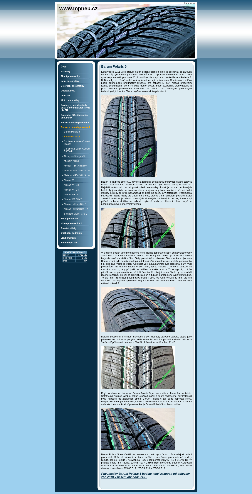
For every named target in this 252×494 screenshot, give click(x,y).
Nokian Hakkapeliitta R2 (76, 209)
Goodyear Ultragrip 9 (74, 156)
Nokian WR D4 (71, 190)
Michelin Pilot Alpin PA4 (75, 165)
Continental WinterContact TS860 (77, 142)
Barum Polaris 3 (72, 131)
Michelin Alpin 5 (71, 161)
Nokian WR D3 (71, 185)
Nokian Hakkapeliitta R (75, 204)
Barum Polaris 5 (72, 136)
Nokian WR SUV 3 (73, 199)
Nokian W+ (69, 180)
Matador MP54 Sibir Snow (77, 175)
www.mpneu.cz (78, 8)
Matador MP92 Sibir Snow (77, 170)
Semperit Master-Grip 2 (75, 214)
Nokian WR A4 (71, 194)
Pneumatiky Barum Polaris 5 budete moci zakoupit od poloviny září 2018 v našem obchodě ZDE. (145, 475)
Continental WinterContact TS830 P (77, 150)
